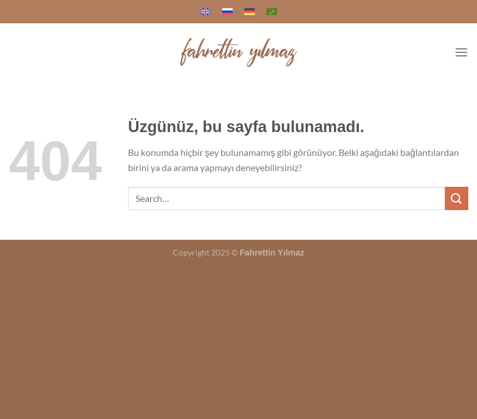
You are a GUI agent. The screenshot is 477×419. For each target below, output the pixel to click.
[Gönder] (456, 198)
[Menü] (461, 52)
